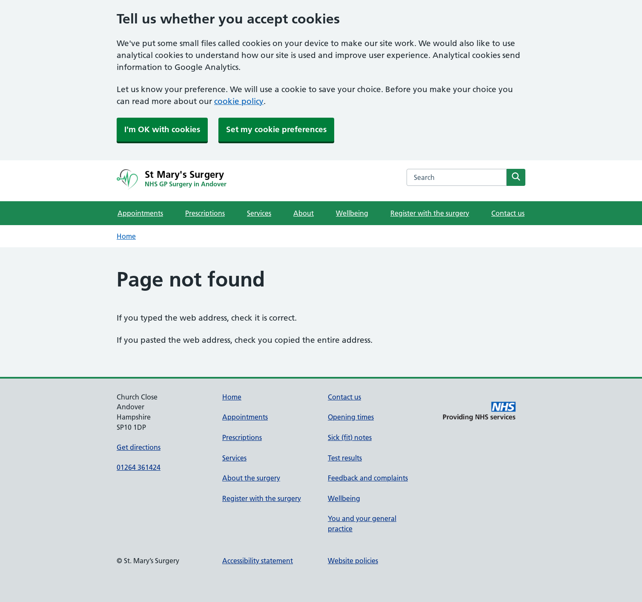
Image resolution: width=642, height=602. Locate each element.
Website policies (353, 560)
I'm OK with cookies (162, 129)
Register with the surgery (429, 213)
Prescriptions (205, 213)
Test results (345, 458)
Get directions (138, 447)
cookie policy (239, 101)
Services (259, 213)
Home (126, 236)
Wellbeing (352, 213)
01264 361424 (138, 467)
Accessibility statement (257, 560)
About (303, 213)
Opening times (351, 417)
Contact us (507, 213)
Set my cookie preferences (276, 129)
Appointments (140, 213)
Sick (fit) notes (350, 437)
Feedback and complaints (368, 478)
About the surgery (251, 478)
